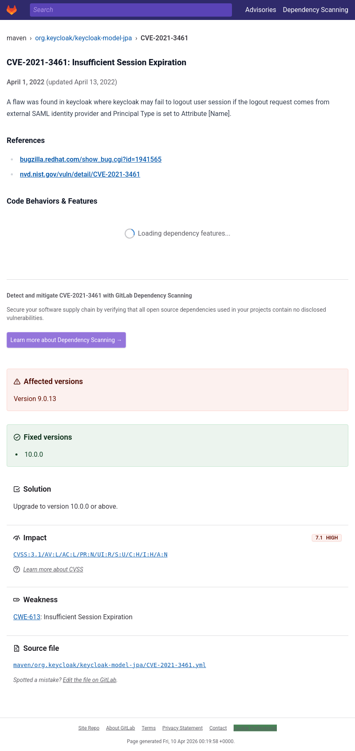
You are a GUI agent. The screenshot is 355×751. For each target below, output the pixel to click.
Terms (149, 728)
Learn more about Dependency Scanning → (66, 340)
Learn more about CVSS (53, 569)
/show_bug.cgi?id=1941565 (91, 159)
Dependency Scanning (315, 10)
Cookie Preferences (255, 728)
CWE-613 (26, 617)
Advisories (260, 10)
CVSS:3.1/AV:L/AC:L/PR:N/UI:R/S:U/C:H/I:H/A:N (90, 554)
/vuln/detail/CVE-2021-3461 (80, 174)
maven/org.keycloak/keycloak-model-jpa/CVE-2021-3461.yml (109, 665)
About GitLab (120, 728)
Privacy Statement (183, 728)
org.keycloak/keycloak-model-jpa (83, 38)
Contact (218, 728)
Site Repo (89, 728)
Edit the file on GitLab (89, 680)
